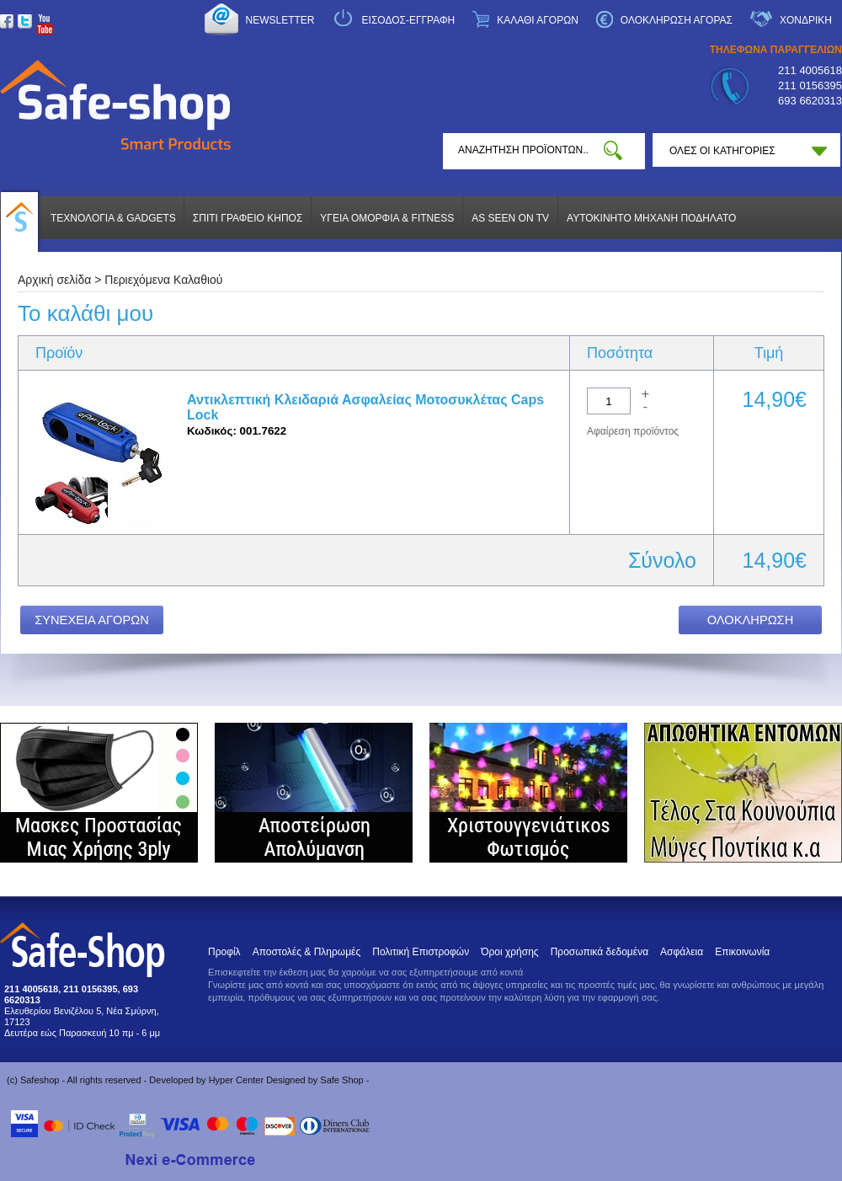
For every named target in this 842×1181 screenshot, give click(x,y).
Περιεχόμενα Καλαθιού (163, 279)
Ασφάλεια (681, 952)
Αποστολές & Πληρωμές (307, 952)
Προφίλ (224, 952)
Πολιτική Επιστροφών (420, 952)
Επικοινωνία (742, 952)
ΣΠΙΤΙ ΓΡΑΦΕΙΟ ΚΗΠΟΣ (247, 218)
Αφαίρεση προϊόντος (633, 431)
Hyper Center (236, 1080)
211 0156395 (810, 85)
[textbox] (523, 150)
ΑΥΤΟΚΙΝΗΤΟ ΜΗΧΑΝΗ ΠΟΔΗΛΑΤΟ (651, 218)
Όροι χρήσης (509, 952)
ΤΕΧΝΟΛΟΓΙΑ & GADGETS (113, 218)
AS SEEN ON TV (510, 218)
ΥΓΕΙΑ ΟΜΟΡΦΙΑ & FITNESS (387, 218)
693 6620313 (810, 100)
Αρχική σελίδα (54, 279)
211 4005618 (810, 70)
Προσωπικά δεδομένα (599, 952)
